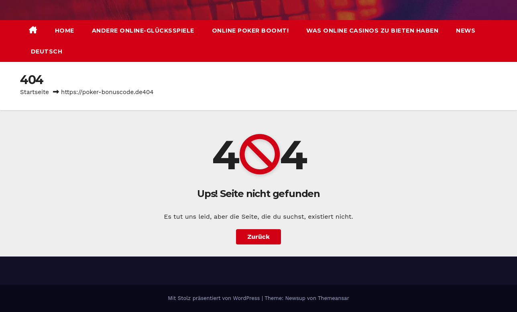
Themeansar (333, 298)
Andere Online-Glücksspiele (143, 30)
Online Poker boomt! (250, 30)
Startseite (34, 92)
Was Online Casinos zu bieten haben (372, 30)
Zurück (258, 236)
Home (64, 30)
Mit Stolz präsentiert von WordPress (215, 298)
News (465, 30)
